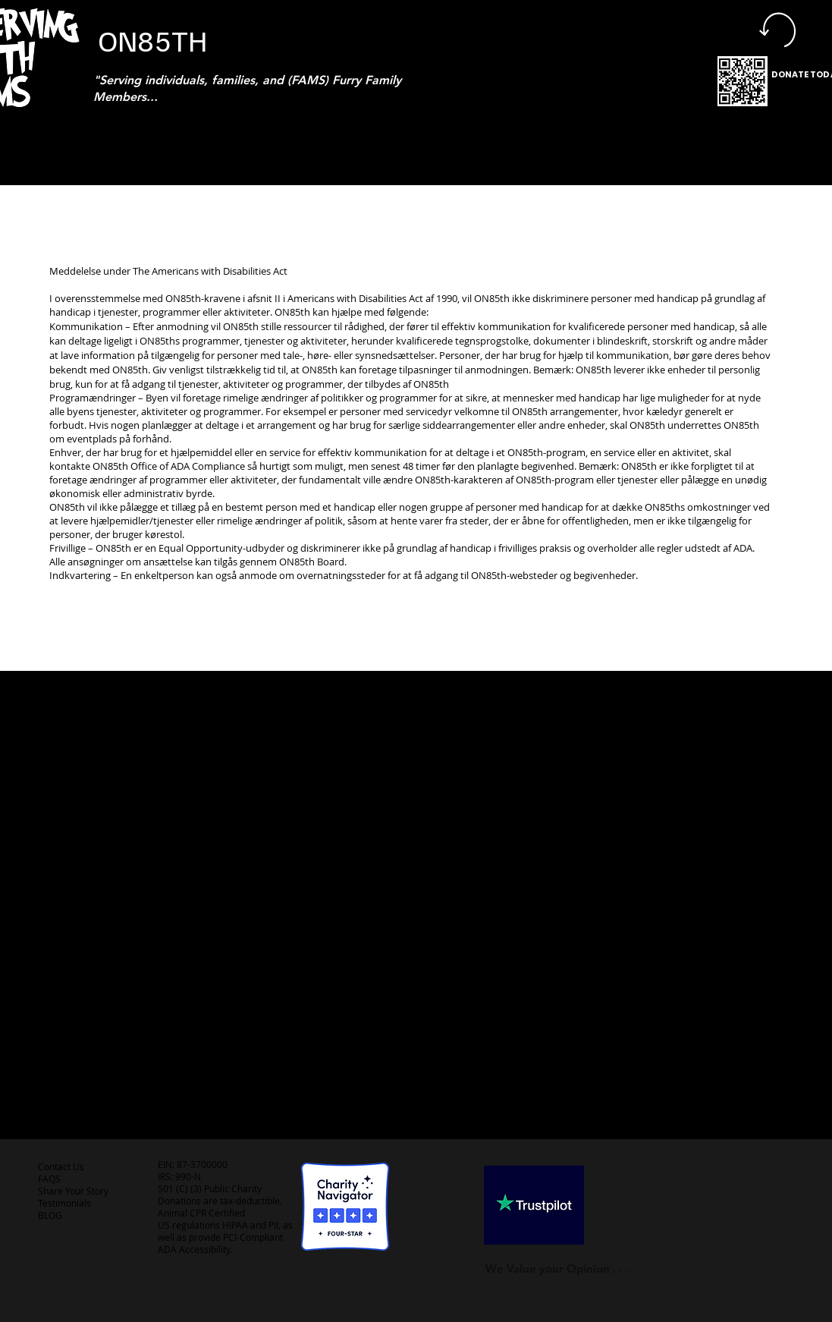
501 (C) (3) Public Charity (210, 1188)
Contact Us (61, 1166)
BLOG (50, 1215)
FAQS (49, 1178)
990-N (187, 1176)
